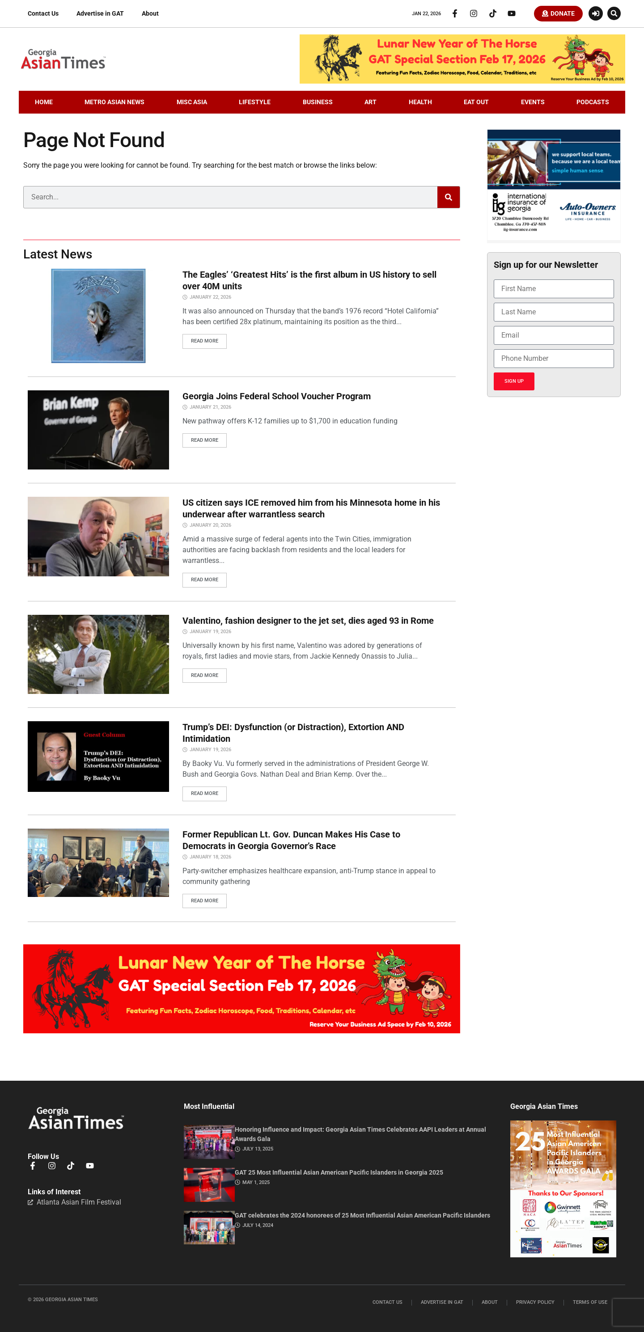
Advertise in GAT (100, 14)
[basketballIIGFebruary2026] (553, 239)
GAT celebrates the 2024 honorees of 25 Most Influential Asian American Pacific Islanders (362, 1214)
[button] (614, 14)
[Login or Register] (596, 14)
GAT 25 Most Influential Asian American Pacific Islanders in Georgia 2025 (339, 1172)
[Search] (448, 199)
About (150, 14)
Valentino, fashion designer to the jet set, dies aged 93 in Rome (308, 621)
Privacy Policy (535, 1302)
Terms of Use (590, 1302)
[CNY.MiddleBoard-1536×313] (241, 1031)
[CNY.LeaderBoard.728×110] (462, 82)
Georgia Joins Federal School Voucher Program (276, 397)
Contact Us (43, 14)
